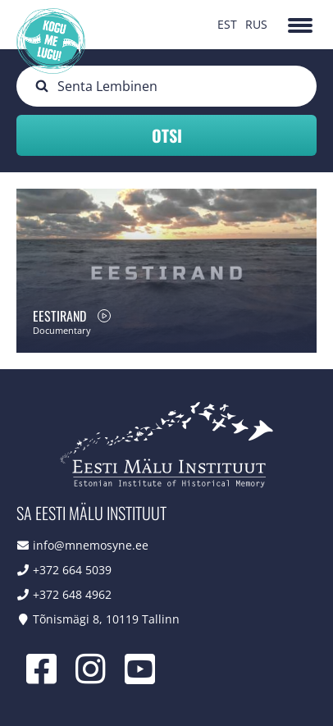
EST (227, 24)
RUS (256, 24)
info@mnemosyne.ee (90, 545)
